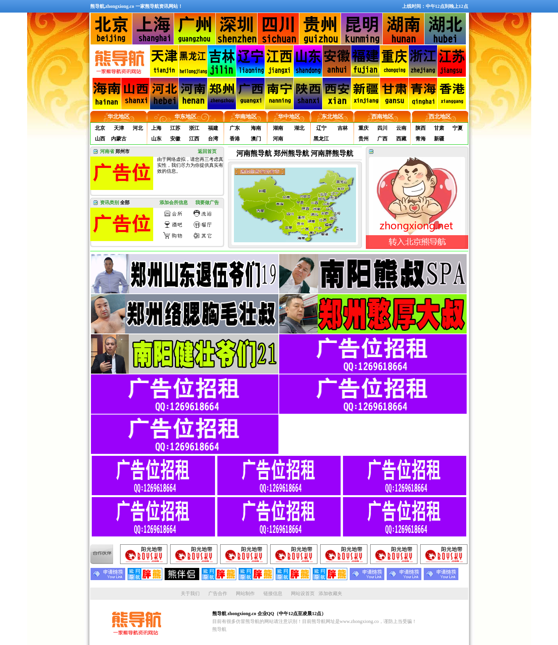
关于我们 (190, 593)
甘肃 (439, 128)
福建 (213, 128)
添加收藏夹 (330, 593)
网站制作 (245, 593)
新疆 (439, 139)
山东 (156, 139)
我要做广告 (207, 202)
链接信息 (272, 593)
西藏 (401, 139)
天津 (119, 128)
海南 (256, 128)
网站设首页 (303, 593)
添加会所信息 (173, 202)
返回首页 (207, 151)
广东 (235, 128)
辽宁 (321, 128)
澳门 (256, 139)
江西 (194, 139)
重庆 (363, 128)
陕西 (420, 128)
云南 (401, 128)
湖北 (299, 128)
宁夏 (457, 128)
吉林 (342, 128)
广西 (382, 139)
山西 (100, 139)
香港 (235, 139)
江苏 (175, 128)
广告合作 (217, 593)
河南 (278, 139)
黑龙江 (321, 139)
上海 (156, 128)
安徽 (175, 139)
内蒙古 (118, 139)
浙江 (194, 128)
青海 (420, 139)
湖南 (278, 128)
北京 (100, 128)
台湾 (213, 139)
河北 (138, 128)
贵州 (363, 139)
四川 (382, 128)
